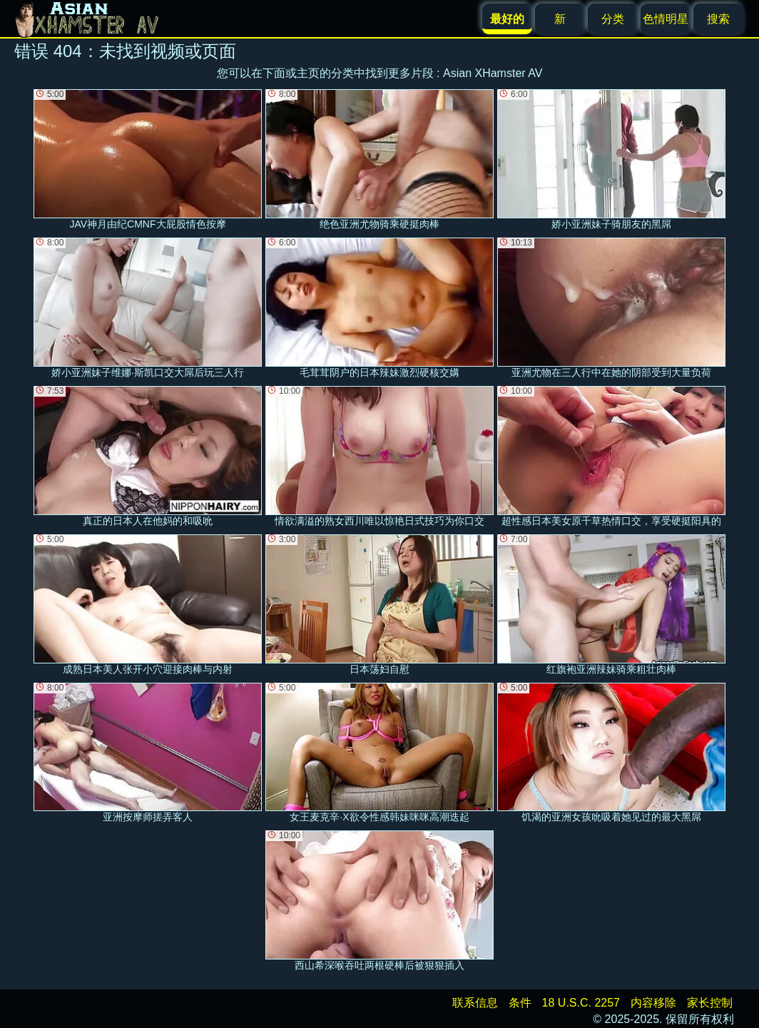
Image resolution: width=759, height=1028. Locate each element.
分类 (612, 19)
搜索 (718, 19)
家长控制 (710, 1003)
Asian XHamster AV (492, 73)
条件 (520, 1003)
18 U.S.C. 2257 (581, 1003)
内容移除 (653, 1003)
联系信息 (475, 1003)
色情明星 (665, 19)
